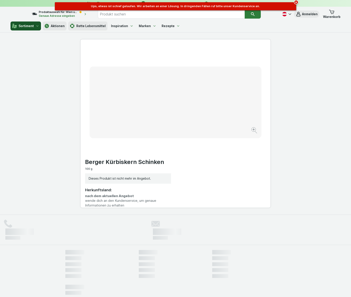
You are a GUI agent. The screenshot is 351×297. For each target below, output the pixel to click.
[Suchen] (262, 14)
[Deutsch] (286, 14)
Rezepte (171, 26)
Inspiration (122, 26)
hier (140, 258)
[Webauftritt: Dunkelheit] (196, 288)
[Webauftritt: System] (153, 288)
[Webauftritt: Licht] (173, 288)
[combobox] (180, 14)
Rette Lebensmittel (88, 26)
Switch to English (184, 269)
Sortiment (25, 26)
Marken (147, 26)
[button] (306, 14)
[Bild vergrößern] (159, 116)
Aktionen (55, 26)
